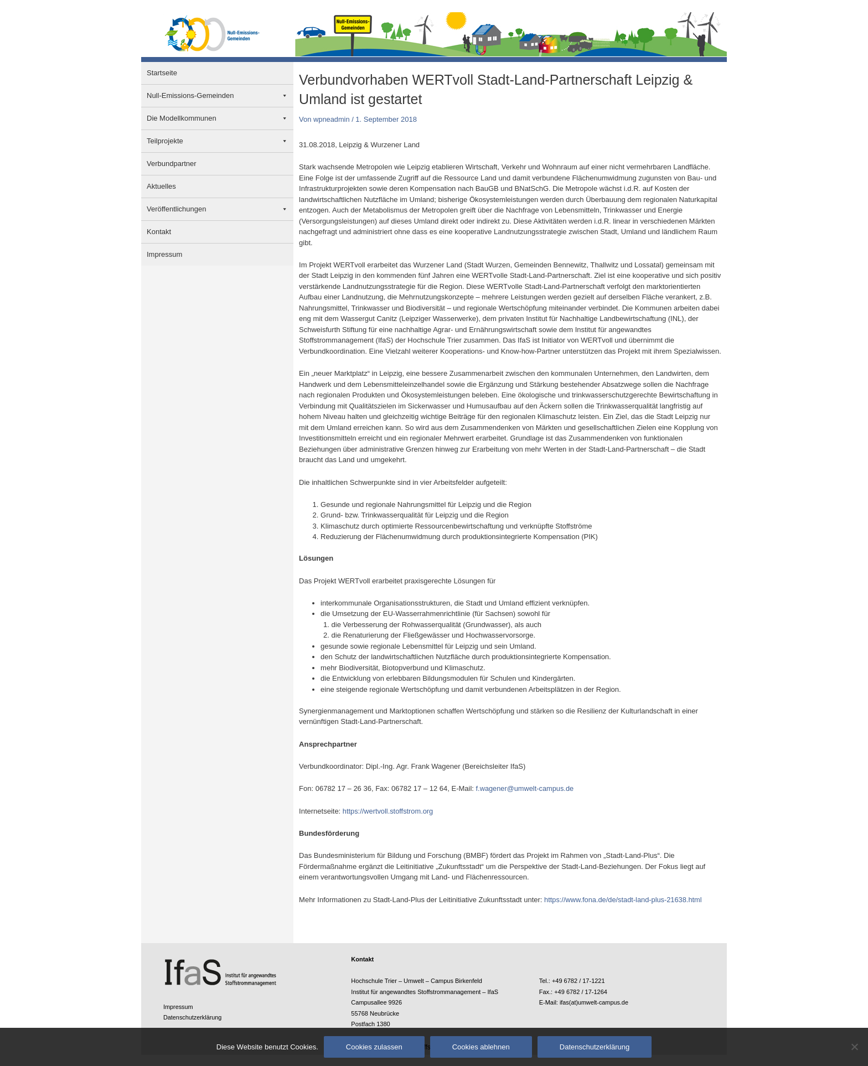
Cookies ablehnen (481, 1047)
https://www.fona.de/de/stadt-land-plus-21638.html (624, 900)
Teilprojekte (165, 141)
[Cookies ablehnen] (854, 1046)
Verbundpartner (172, 163)
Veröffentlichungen (176, 209)
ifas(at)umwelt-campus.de (594, 1002)
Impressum (164, 254)
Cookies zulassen (374, 1047)
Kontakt (159, 231)
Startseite (162, 73)
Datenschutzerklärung (193, 1017)
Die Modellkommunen (181, 118)
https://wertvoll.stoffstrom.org (389, 811)
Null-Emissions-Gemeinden (190, 95)
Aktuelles (161, 186)
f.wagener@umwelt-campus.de (525, 788)
